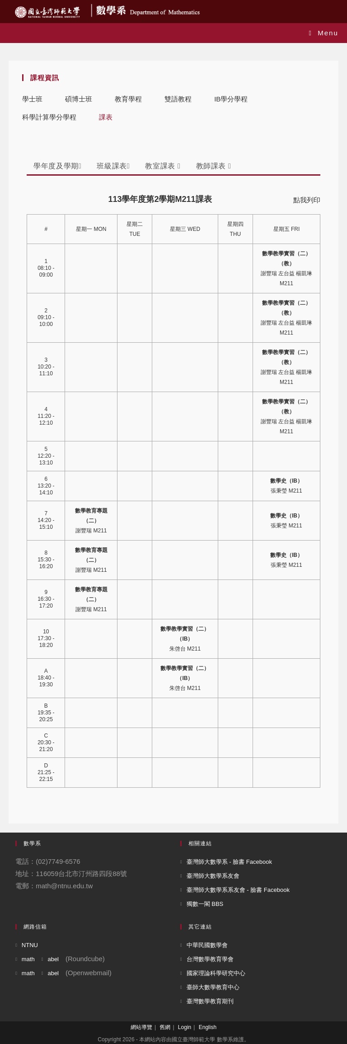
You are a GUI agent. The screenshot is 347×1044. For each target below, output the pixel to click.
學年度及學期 (57, 166)
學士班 (32, 99)
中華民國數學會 (207, 945)
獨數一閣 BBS (205, 903)
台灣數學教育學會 (210, 959)
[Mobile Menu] (323, 33)
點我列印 (306, 200)
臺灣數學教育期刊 (210, 1001)
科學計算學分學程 (49, 117)
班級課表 (113, 166)
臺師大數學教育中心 (213, 987)
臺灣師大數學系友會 (213, 875)
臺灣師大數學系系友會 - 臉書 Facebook (238, 889)
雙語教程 (178, 99)
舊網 (164, 1027)
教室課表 (162, 166)
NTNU (30, 945)
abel (53, 959)
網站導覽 (141, 1027)
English (207, 1027)
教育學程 (128, 99)
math (28, 959)
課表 (106, 117)
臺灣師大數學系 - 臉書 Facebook (229, 861)
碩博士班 (78, 99)
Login (184, 1027)
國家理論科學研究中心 (216, 973)
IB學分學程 (231, 99)
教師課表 (213, 166)
